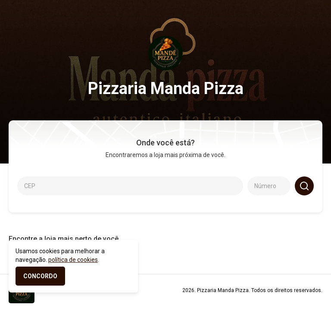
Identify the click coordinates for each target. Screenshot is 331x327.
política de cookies (73, 259)
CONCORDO (40, 276)
